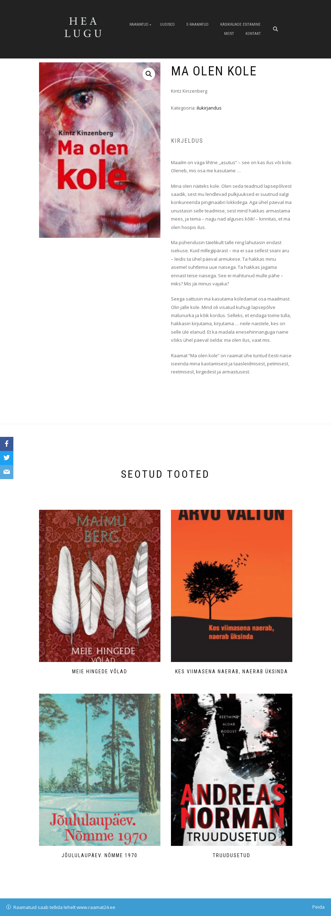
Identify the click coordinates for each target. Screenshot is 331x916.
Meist (229, 33)
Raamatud (138, 24)
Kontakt (253, 33)
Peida (318, 907)
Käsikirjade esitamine (240, 24)
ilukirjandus (209, 108)
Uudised (167, 24)
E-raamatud (197, 24)
